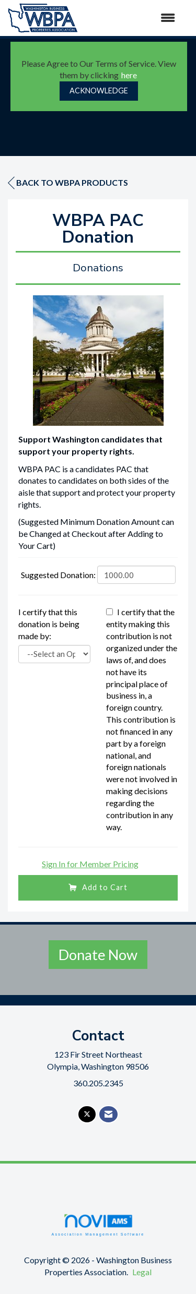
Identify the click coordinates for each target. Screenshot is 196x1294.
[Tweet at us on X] (87, 1114)
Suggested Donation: (58, 575)
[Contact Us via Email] (108, 1114)
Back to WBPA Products (68, 183)
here (129, 75)
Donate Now (98, 954)
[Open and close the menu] (131, 18)
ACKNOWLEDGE (99, 90)
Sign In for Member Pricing (90, 864)
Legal (142, 1272)
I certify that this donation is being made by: (48, 624)
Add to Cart (98, 887)
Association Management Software (97, 1225)
